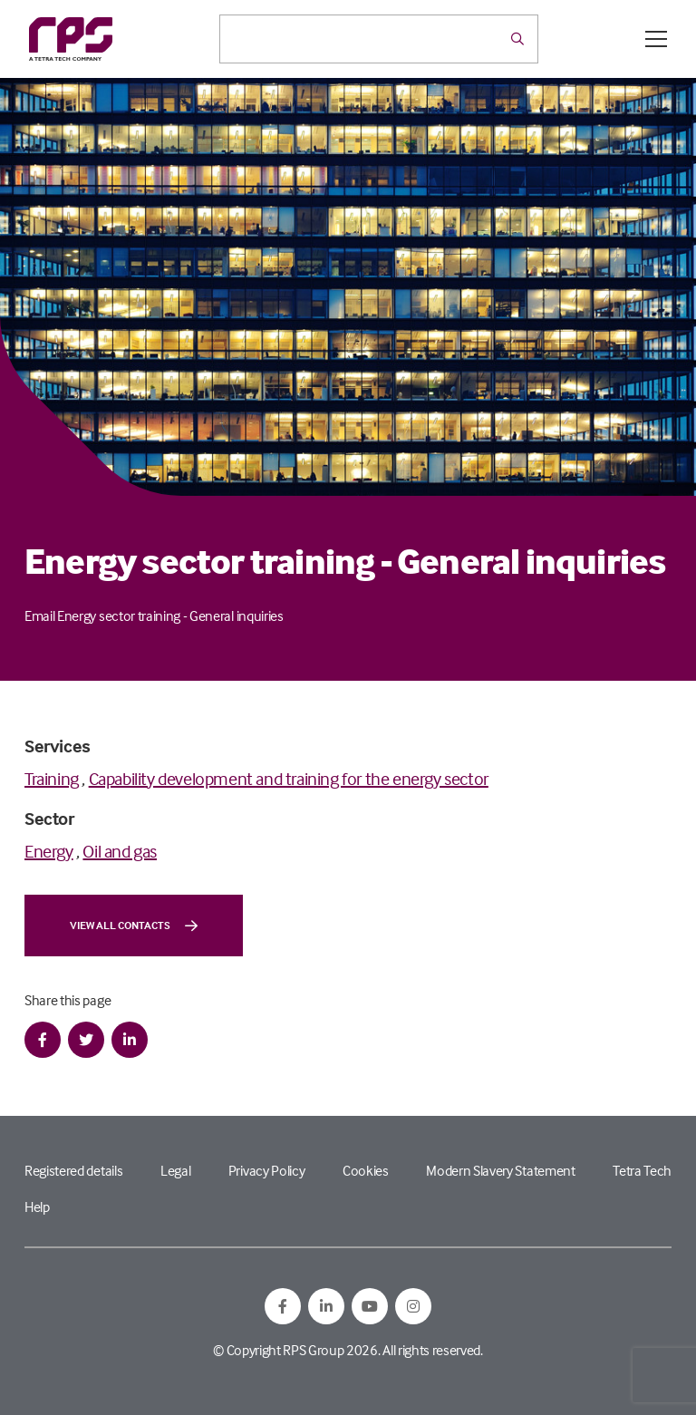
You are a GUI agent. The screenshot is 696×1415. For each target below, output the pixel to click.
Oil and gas (119, 850)
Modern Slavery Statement (500, 1170)
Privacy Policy (266, 1170)
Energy (48, 850)
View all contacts (134, 925)
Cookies (366, 1170)
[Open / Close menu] (656, 39)
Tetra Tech (642, 1170)
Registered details (73, 1170)
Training (51, 778)
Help (37, 1206)
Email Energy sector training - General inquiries (154, 615)
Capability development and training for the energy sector (288, 778)
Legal (175, 1170)
